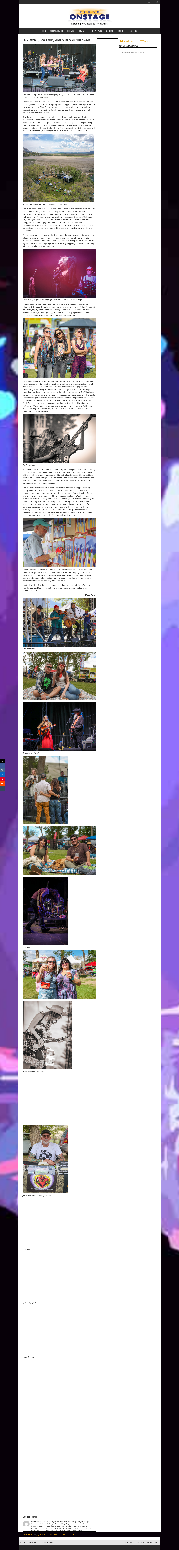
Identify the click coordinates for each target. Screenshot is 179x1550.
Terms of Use (140, 1543)
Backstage (110, 31)
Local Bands (97, 31)
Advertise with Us (153, 1543)
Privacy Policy (129, 1543)
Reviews (83, 31)
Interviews (71, 31)
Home (44, 31)
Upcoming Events (56, 31)
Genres (121, 31)
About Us (133, 31)
